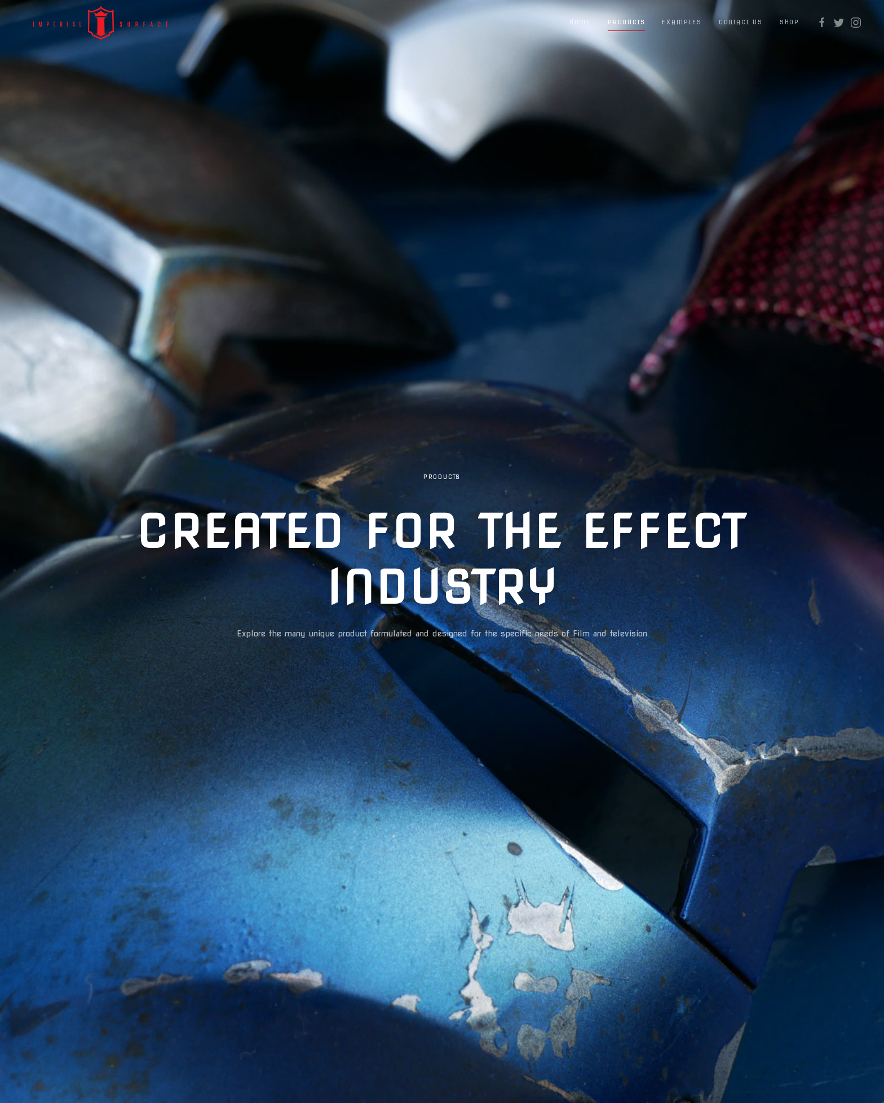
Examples (681, 22)
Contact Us (741, 22)
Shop (789, 22)
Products (626, 22)
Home (580, 22)
